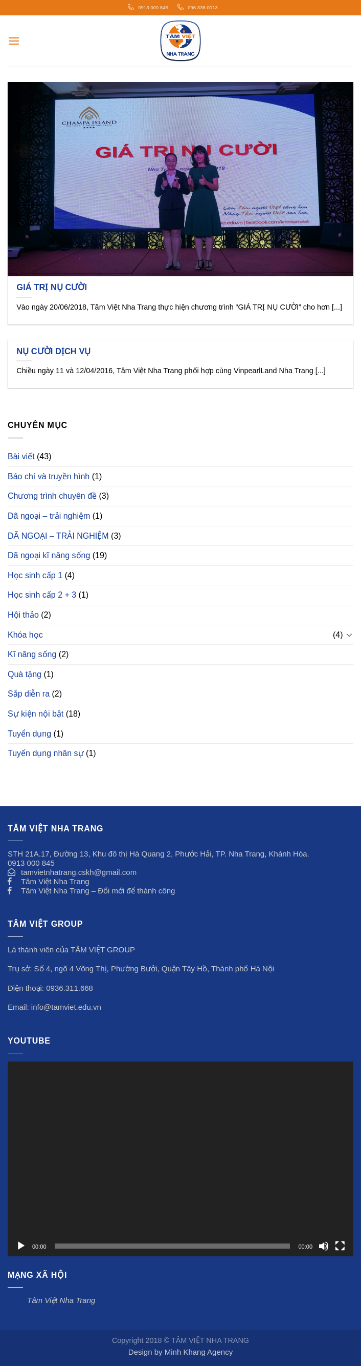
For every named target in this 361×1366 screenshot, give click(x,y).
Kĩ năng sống (32, 654)
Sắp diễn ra (29, 693)
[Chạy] (21, 1246)
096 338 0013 (203, 7)
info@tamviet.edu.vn (66, 1007)
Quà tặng (24, 674)
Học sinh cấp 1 (35, 575)
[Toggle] (349, 634)
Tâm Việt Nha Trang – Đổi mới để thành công (98, 890)
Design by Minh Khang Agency (180, 1352)
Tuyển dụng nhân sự (46, 753)
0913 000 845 (153, 7)
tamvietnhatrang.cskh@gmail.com (79, 872)
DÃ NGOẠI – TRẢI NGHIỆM (58, 536)
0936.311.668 (69, 988)
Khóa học (25, 634)
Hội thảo (23, 614)
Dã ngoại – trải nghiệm (49, 516)
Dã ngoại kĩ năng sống (49, 555)
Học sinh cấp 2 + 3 (42, 594)
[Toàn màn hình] (340, 1246)
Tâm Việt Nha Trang (55, 881)
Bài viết (21, 456)
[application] (180, 1159)
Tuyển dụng (29, 733)
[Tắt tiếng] (324, 1246)
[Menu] (14, 40)
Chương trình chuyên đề (52, 496)
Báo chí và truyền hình (48, 476)
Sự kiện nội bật (35, 713)
